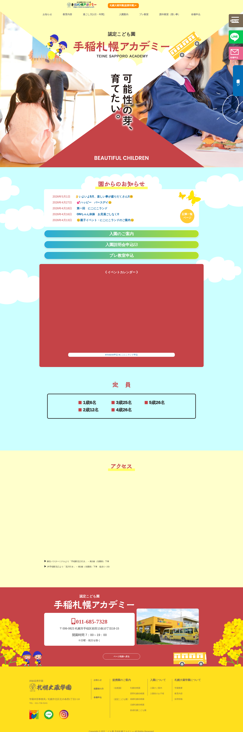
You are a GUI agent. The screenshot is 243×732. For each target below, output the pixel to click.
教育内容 (67, 14)
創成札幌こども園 (136, 697)
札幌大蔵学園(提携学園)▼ (123, 5)
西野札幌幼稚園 (135, 680)
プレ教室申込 (121, 254)
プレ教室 (143, 14)
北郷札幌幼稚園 (135, 691)
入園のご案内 (121, 232)
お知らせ (47, 14)
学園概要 (176, 675)
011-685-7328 (122, 608)
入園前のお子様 (155, 680)
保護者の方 (96, 676)
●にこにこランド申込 (128, 353)
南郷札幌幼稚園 (135, 686)
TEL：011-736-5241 (38, 684)
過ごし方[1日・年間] (93, 14)
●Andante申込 (111, 353)
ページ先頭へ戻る (121, 643)
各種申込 (195, 14)
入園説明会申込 (121, 243)
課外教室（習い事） (169, 14)
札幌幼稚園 (133, 675)
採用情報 (176, 686)
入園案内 (123, 14)
